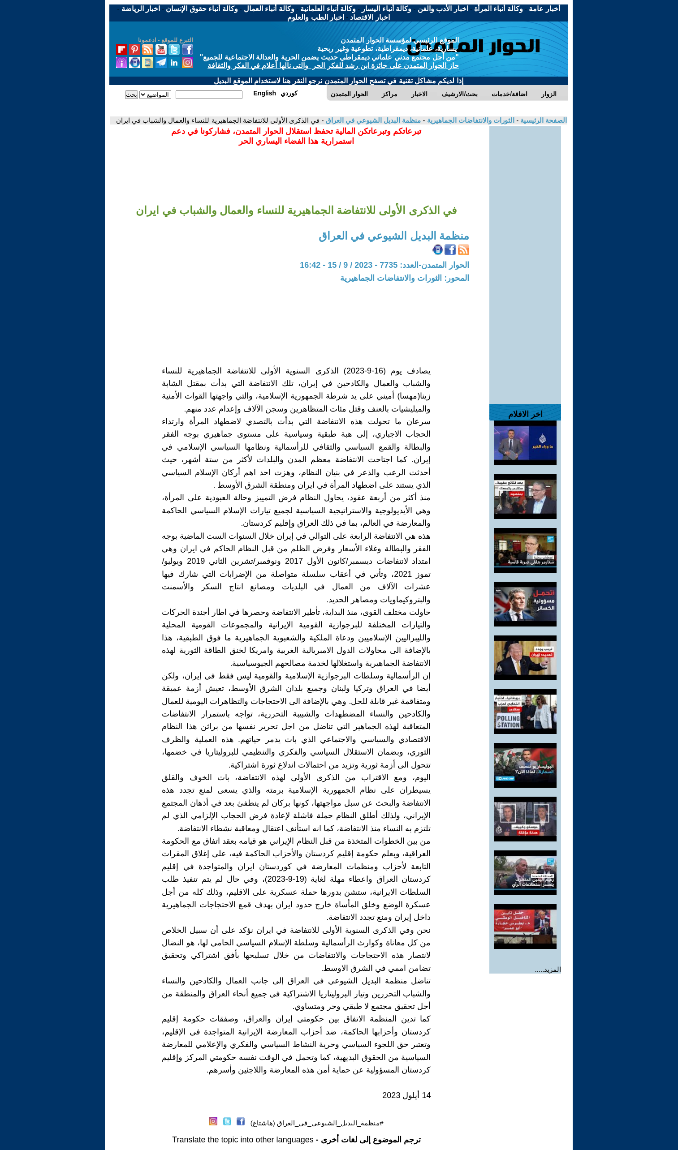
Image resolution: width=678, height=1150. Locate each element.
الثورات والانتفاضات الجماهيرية (469, 120)
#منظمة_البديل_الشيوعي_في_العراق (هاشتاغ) (317, 1123)
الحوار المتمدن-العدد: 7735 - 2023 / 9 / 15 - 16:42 (384, 265)
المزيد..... (548, 969)
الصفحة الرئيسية (542, 120)
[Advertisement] (525, 260)
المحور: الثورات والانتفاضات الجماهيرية (404, 278)
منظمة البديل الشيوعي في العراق (372, 120)
